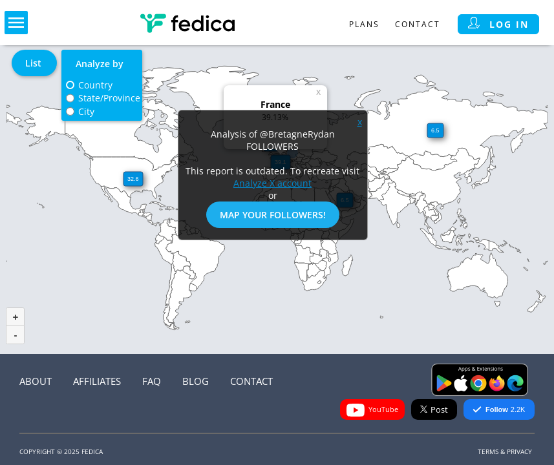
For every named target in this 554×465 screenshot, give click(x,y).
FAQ (151, 381)
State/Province (109, 98)
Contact (417, 24)
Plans (364, 24)
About (35, 381)
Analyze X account (272, 183)
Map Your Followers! (273, 215)
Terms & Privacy (505, 451)
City (86, 111)
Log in (498, 24)
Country (95, 85)
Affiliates (97, 381)
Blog (195, 381)
